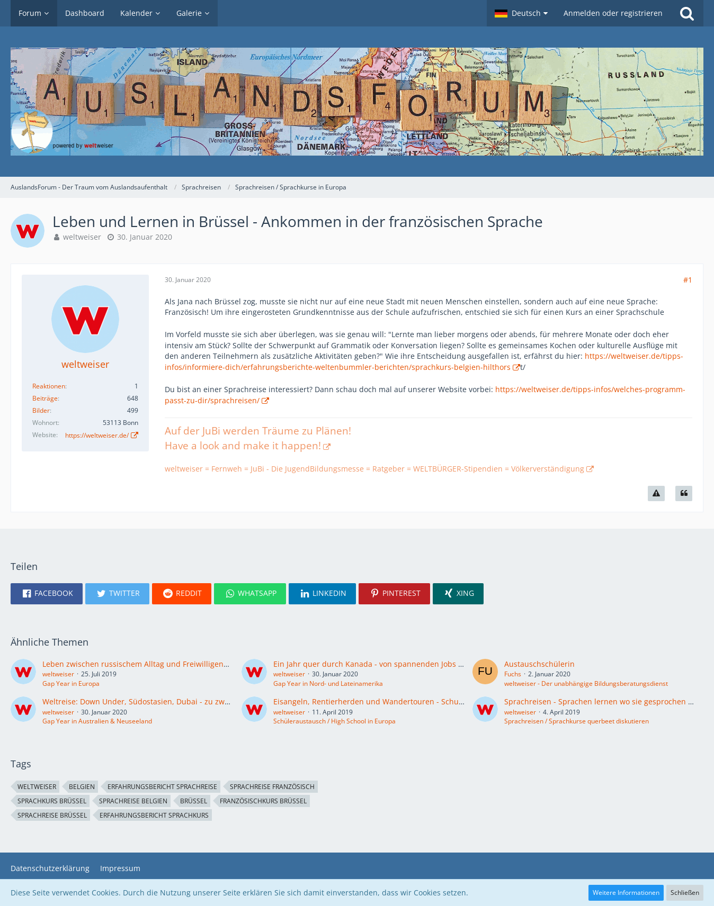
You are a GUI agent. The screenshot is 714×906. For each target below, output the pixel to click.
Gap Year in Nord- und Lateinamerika (328, 683)
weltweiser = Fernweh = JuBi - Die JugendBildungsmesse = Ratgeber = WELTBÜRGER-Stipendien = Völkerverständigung (374, 469)
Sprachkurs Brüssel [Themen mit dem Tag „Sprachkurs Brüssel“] (51, 800)
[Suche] (687, 13)
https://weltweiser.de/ (97, 435)
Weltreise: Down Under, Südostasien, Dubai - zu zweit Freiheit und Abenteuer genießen (198, 701)
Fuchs (512, 673)
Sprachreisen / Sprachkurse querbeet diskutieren (576, 721)
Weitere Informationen (626, 892)
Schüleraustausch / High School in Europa (334, 721)
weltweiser (82, 237)
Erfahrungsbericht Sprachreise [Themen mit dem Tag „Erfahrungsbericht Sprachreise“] (162, 786)
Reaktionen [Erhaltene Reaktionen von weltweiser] (48, 386)
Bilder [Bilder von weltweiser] (41, 410)
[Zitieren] (683, 494)
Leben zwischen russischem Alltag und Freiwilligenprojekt (145, 664)
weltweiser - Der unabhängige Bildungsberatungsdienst (586, 683)
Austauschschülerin (539, 664)
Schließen (685, 892)
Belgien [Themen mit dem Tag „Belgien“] (82, 786)
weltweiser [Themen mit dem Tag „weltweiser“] (36, 786)
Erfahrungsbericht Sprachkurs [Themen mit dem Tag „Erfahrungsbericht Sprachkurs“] (154, 815)
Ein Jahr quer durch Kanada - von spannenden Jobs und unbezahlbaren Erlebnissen (423, 664)
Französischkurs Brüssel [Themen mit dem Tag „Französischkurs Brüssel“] (263, 800)
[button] (521, 13)
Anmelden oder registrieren (613, 13)
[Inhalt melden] (656, 494)
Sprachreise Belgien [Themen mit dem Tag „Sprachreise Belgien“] (133, 800)
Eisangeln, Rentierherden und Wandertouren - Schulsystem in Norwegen (403, 701)
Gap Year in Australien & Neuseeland (97, 721)
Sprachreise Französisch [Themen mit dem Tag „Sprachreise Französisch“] (272, 786)
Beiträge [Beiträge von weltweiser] (45, 398)
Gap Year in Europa (71, 683)
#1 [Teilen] (687, 280)
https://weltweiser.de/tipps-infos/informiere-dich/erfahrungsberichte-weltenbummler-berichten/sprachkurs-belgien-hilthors (424, 361)
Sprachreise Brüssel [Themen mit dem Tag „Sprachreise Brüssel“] (52, 815)
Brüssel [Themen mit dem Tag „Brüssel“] (193, 800)
